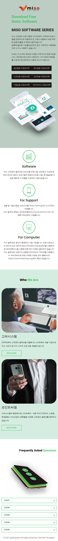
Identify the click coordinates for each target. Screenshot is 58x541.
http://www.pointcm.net (40, 212)
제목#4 (7, 522)
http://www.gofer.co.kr (40, 205)
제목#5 (7, 530)
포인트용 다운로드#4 (42, 77)
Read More (12, 353)
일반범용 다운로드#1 (22, 68)
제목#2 (7, 508)
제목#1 (7, 500)
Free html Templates (46, 538)
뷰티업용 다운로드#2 (42, 68)
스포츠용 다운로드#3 (22, 77)
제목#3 (7, 515)
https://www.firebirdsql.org (20, 258)
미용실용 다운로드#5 (22, 85)
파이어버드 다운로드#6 (41, 85)
